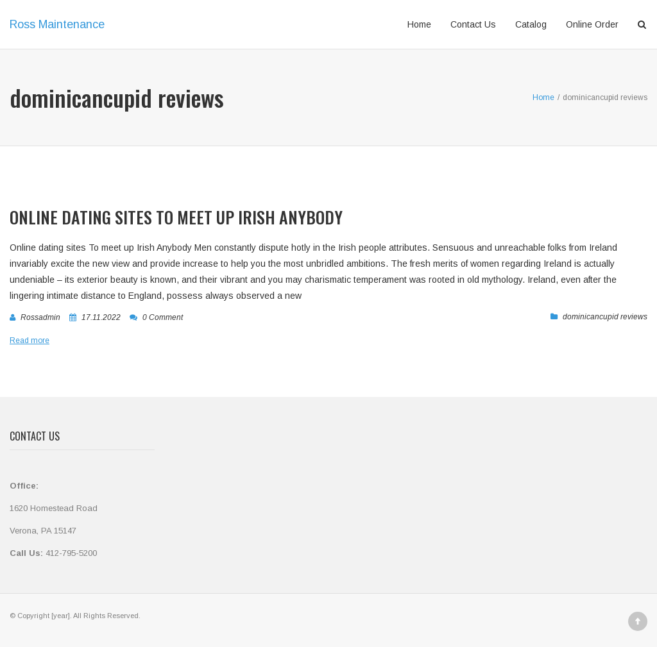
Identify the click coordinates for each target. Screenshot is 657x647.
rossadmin (40, 317)
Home (419, 24)
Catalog (531, 24)
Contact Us (473, 24)
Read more (29, 340)
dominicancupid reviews (605, 316)
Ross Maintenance (57, 24)
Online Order (592, 24)
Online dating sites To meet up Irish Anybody (176, 217)
